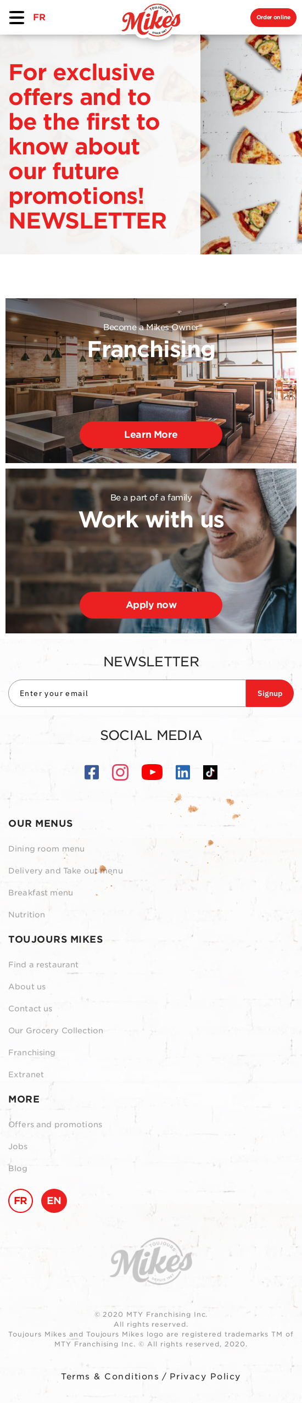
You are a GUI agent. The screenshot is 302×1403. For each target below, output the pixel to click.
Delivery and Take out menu (65, 871)
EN (54, 1200)
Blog (18, 1168)
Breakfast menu (40, 893)
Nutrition (26, 914)
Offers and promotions (55, 1124)
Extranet (26, 1074)
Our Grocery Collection (55, 1030)
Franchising (32, 1052)
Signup (270, 693)
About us (27, 986)
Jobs (18, 1146)
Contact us (30, 1008)
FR (39, 17)
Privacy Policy (205, 1377)
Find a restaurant (43, 964)
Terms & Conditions (110, 1377)
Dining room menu (46, 849)
